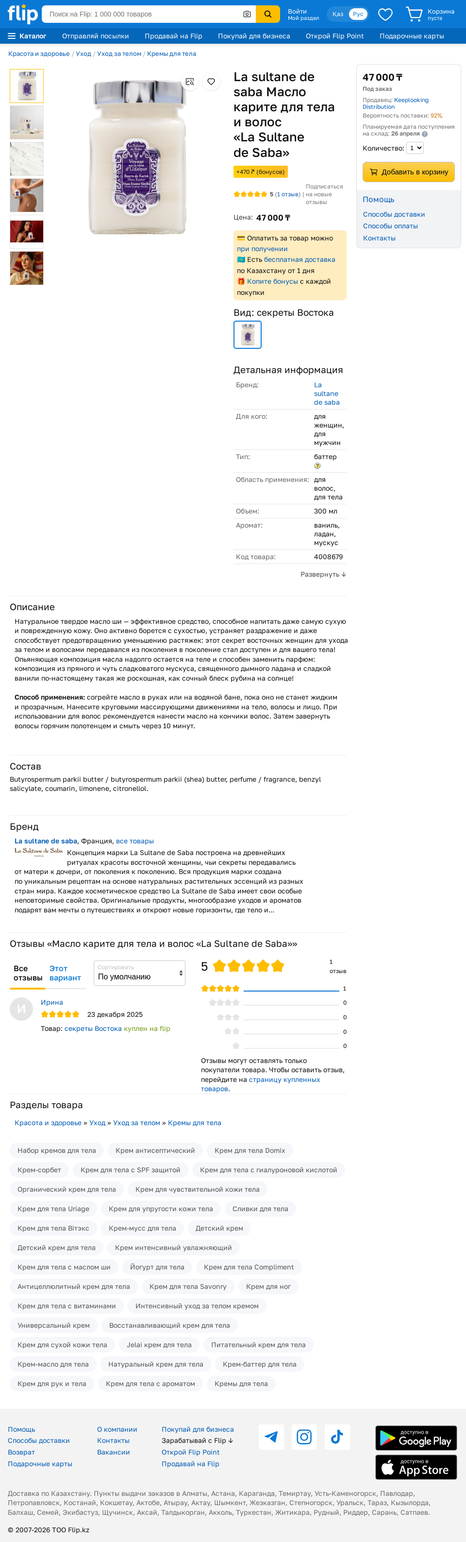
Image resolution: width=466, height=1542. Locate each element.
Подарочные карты (412, 36)
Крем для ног (268, 1286)
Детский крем (219, 1228)
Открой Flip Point (335, 36)
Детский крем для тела (56, 1247)
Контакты (379, 238)
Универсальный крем (53, 1325)
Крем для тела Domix (250, 1150)
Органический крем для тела (66, 1189)
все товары (135, 841)
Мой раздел (303, 18)
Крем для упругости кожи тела (161, 1208)
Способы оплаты (390, 226)
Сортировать (116, 967)
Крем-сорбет (39, 1169)
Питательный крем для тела (258, 1344)
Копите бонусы (272, 281)
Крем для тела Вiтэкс (53, 1228)
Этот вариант (65, 973)
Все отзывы (28, 973)
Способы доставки (394, 214)
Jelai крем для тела (159, 1344)
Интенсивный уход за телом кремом (197, 1306)
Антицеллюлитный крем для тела (73, 1286)
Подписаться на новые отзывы (324, 194)
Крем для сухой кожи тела (62, 1344)
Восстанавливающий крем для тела (169, 1325)
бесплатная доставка (299, 259)
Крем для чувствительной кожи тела (197, 1189)
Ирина (52, 1002)
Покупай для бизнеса (254, 36)
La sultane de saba (327, 393)
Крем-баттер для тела (260, 1364)
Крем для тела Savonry (188, 1286)
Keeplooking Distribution (396, 103)
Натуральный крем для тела (155, 1364)
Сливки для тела (260, 1208)
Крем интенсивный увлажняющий (173, 1247)
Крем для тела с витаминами (66, 1306)
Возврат (21, 1452)
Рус (358, 13)
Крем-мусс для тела (142, 1228)
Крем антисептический (155, 1150)
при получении (262, 248)
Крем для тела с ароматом (150, 1383)
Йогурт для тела (157, 1267)
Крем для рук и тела (51, 1383)
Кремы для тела (171, 53)
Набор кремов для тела (56, 1150)
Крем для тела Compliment (249, 1267)
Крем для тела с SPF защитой (131, 1169)
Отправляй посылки (95, 36)
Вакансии (113, 1452)
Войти (297, 11)
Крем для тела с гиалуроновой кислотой (268, 1169)
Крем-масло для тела (53, 1364)
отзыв (288, 194)
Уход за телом (119, 53)
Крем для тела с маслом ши (64, 1267)
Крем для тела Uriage (53, 1208)
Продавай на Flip (173, 36)
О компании (117, 1429)
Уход (83, 53)
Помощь (21, 1429)
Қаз (338, 13)
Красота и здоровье (39, 53)
